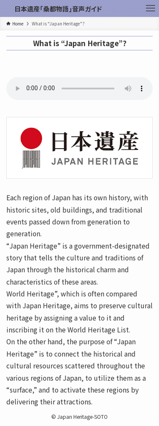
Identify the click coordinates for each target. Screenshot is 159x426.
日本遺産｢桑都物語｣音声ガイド (58, 9)
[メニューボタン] (150, 8)
